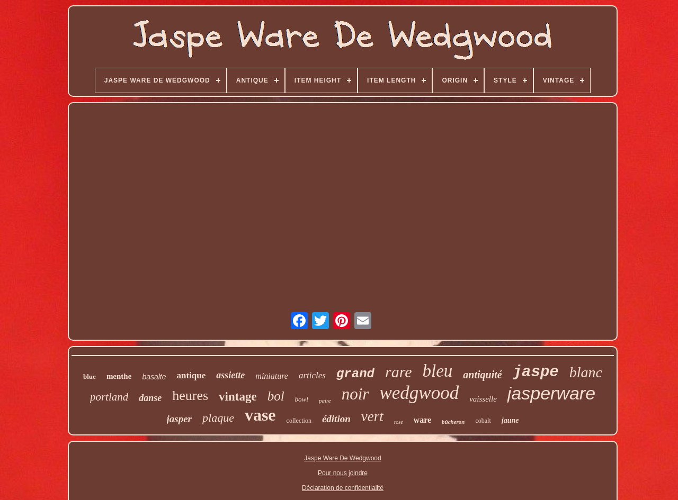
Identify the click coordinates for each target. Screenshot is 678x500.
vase (260, 414)
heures (190, 395)
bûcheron (453, 422)
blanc (585, 372)
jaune (510, 420)
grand (355, 374)
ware (422, 419)
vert (372, 416)
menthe (119, 376)
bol (275, 396)
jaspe (536, 372)
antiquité (482, 374)
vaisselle (483, 399)
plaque (218, 417)
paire (325, 400)
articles (312, 375)
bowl (301, 399)
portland (109, 396)
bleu (438, 370)
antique (191, 375)
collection (299, 420)
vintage (238, 396)
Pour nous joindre (343, 473)
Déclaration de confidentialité (342, 488)
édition (336, 418)
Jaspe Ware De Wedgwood (342, 458)
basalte (154, 376)
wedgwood (419, 393)
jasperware (551, 393)
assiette (230, 375)
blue (89, 376)
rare (398, 371)
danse (150, 398)
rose (398, 422)
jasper (179, 418)
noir (355, 394)
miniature (271, 375)
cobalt (482, 420)
